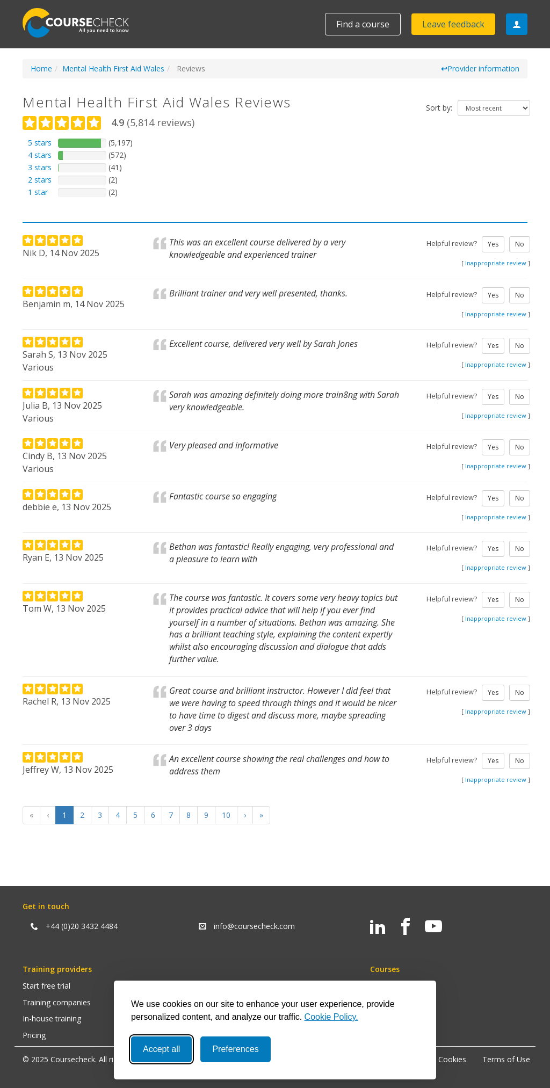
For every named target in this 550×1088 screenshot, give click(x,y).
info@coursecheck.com (254, 926)
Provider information (480, 68)
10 (226, 815)
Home (41, 68)
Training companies (57, 1002)
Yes (493, 244)
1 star (38, 192)
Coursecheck (82, 23)
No (519, 244)
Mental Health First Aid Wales (113, 68)
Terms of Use (506, 1059)
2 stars (40, 180)
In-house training (52, 1018)
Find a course (362, 24)
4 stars (40, 155)
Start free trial (46, 986)
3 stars (40, 167)
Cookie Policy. (331, 1016)
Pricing (34, 1035)
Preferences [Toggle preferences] (235, 1049)
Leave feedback (453, 24)
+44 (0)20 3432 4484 (82, 926)
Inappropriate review (495, 263)
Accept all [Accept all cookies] (161, 1049)
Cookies (452, 1059)
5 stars (40, 142)
